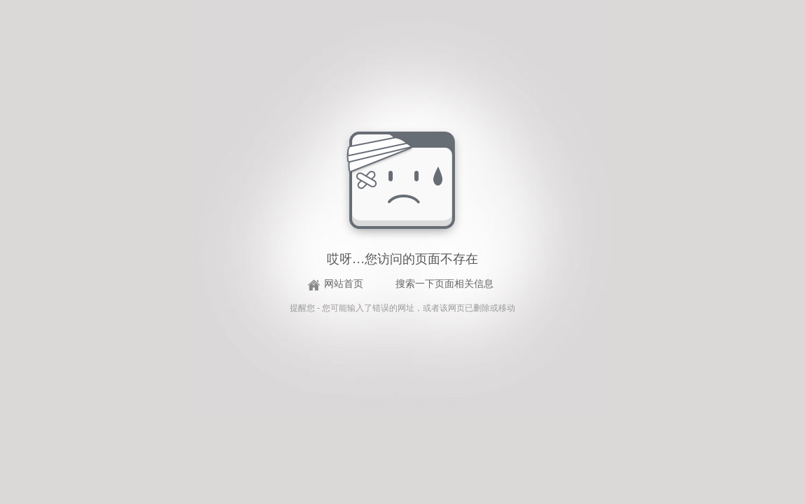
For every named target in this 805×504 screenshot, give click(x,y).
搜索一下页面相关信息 (444, 284)
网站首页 (343, 284)
